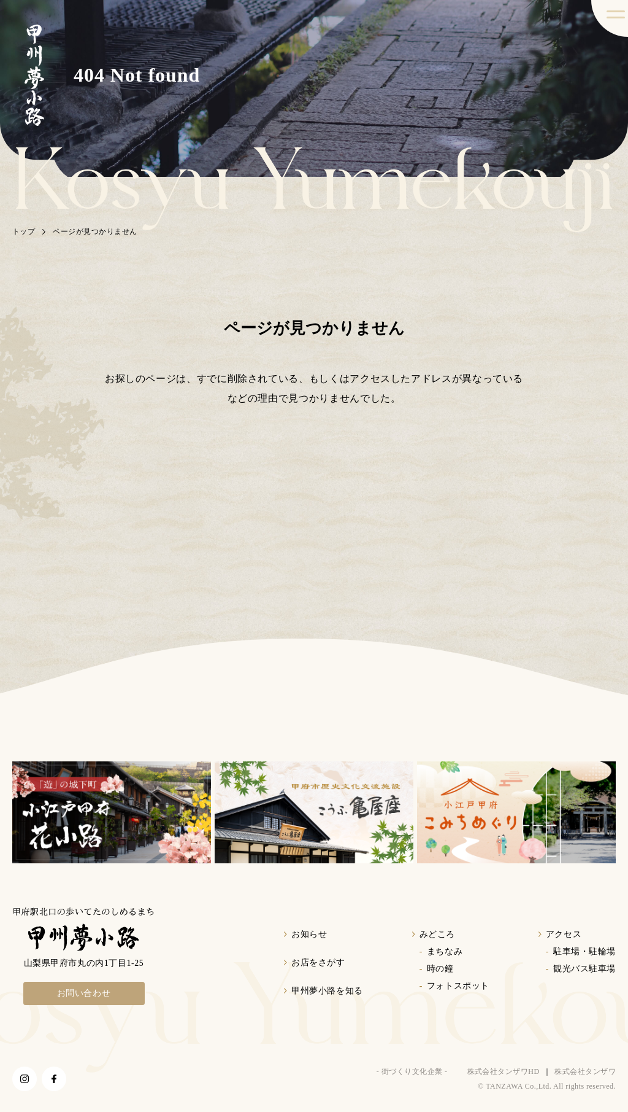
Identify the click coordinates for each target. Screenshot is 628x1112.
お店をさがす (318, 962)
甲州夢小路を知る (326, 990)
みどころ (437, 934)
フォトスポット (458, 985)
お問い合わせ (84, 993)
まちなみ (444, 951)
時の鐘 (440, 968)
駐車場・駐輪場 (584, 951)
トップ (23, 231)
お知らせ (309, 934)
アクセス (563, 934)
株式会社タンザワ (585, 1071)
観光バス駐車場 (584, 968)
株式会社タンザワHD (503, 1071)
